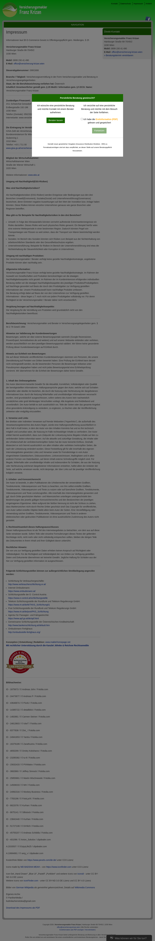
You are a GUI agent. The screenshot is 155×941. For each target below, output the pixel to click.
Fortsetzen (99, 130)
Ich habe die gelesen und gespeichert (99, 121)
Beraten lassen (56, 120)
